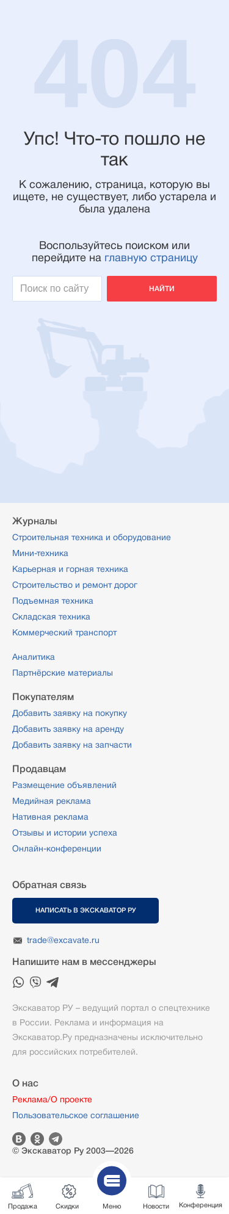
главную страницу (151, 257)
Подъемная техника (52, 600)
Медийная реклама (51, 801)
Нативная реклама (50, 817)
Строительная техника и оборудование (91, 537)
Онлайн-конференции (56, 848)
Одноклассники (37, 1139)
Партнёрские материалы (62, 672)
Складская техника (51, 616)
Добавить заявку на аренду (68, 729)
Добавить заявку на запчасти (72, 745)
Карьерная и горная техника (70, 569)
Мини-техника (40, 553)
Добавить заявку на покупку (69, 713)
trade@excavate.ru (63, 940)
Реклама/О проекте (52, 1099)
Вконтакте (19, 1139)
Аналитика (33, 657)
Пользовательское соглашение (75, 1115)
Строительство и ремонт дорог (74, 585)
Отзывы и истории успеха (64, 832)
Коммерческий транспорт (64, 632)
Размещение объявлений (64, 785)
